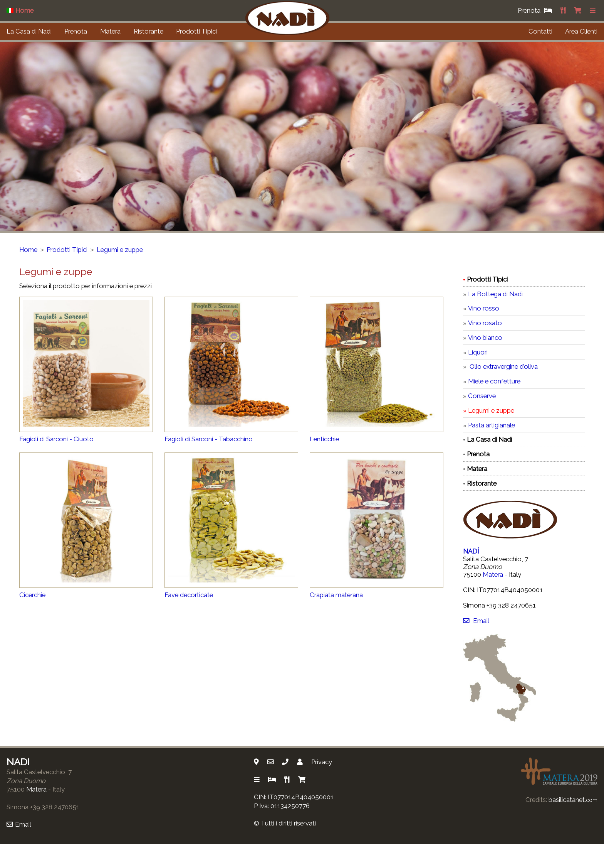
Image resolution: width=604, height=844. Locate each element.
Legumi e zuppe (120, 249)
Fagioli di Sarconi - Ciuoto (56, 439)
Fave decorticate (188, 595)
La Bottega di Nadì (495, 294)
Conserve (482, 396)
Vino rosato (485, 323)
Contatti (540, 31)
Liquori (478, 352)
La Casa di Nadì (29, 31)
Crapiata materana (336, 595)
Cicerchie (32, 595)
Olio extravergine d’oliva (503, 366)
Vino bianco (485, 337)
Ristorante (148, 31)
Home (28, 249)
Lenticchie (324, 439)
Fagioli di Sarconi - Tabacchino (208, 439)
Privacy (321, 762)
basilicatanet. (573, 799)
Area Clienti (581, 31)
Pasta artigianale (491, 425)
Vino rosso (483, 308)
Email (476, 621)
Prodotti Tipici (196, 31)
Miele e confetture (494, 381)
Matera (110, 31)
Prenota (75, 31)
